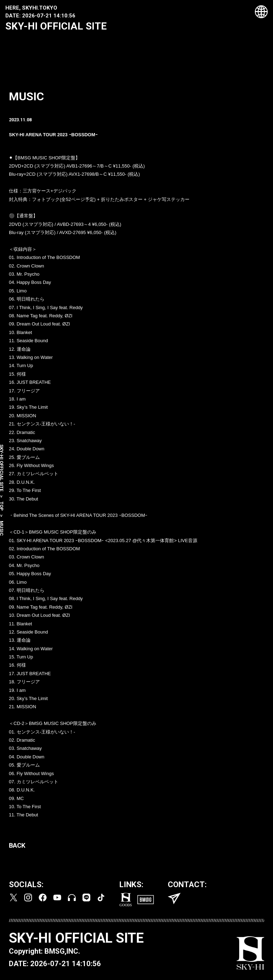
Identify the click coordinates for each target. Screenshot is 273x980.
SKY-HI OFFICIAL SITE (56, 26)
